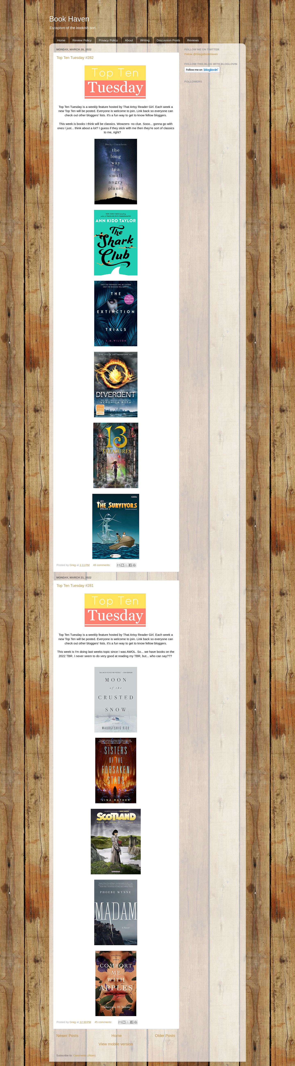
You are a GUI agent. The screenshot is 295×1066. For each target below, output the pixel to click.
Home (61, 40)
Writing (145, 40)
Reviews (193, 40)
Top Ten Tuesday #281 (75, 586)
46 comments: (102, 565)
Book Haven (69, 19)
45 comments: (104, 1022)
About (129, 40)
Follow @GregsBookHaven (201, 54)
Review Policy (82, 40)
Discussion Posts (168, 40)
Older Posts (165, 1035)
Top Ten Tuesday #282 (75, 58)
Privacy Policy (108, 40)
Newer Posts (67, 1035)
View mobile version (116, 1044)
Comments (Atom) (84, 1055)
